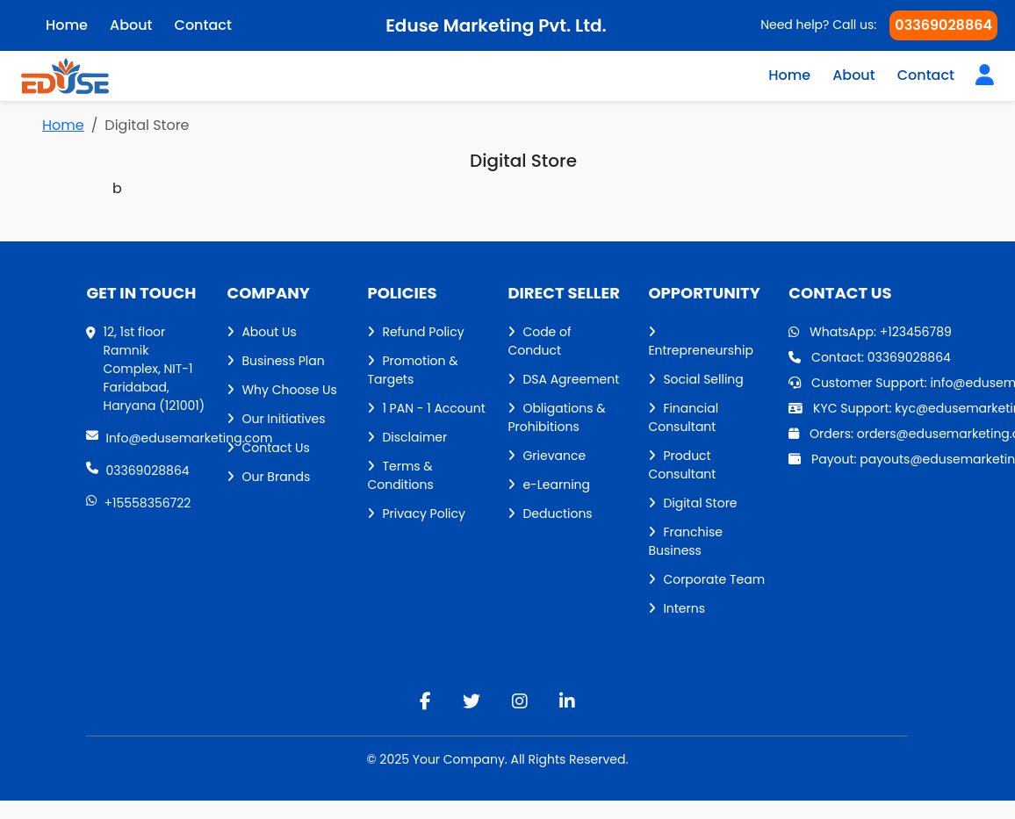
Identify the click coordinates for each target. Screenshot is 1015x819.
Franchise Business (685, 541)
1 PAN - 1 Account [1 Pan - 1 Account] (426, 408)
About (853, 75)
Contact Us (268, 447)
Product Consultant (682, 465)
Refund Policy (415, 332)
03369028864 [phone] (137, 471)
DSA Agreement (563, 379)
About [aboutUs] (131, 25)
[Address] (145, 369)
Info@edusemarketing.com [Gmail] (145, 438)
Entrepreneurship (700, 342)
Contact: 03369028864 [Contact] (869, 357)
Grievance (547, 455)
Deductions (550, 513)
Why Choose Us (281, 390)
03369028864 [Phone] (943, 25)
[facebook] (425, 701)
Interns (676, 608)
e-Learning (549, 484)
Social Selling (695, 379)
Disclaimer (407, 437)
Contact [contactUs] (203, 25)
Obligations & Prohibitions (556, 417)
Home (789, 75)
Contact (925, 75)
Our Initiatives (276, 418)
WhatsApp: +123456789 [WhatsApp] (869, 332)
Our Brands (268, 476)
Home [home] (67, 25)
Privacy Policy (416, 513)
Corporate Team (706, 579)
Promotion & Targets (412, 370)
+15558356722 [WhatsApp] (138, 503)
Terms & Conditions (400, 475)
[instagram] (520, 701)
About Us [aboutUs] (261, 332)
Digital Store (692, 503)
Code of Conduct (539, 341)
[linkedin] (567, 701)
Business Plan (275, 361)
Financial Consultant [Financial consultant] (683, 417)
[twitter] (471, 701)
